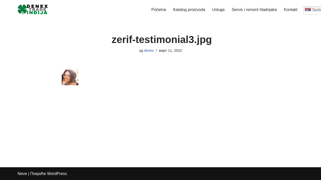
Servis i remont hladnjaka (254, 10)
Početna (158, 10)
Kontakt (290, 10)
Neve (22, 174)
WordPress (57, 174)
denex (149, 50)
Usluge (218, 10)
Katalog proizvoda (189, 10)
